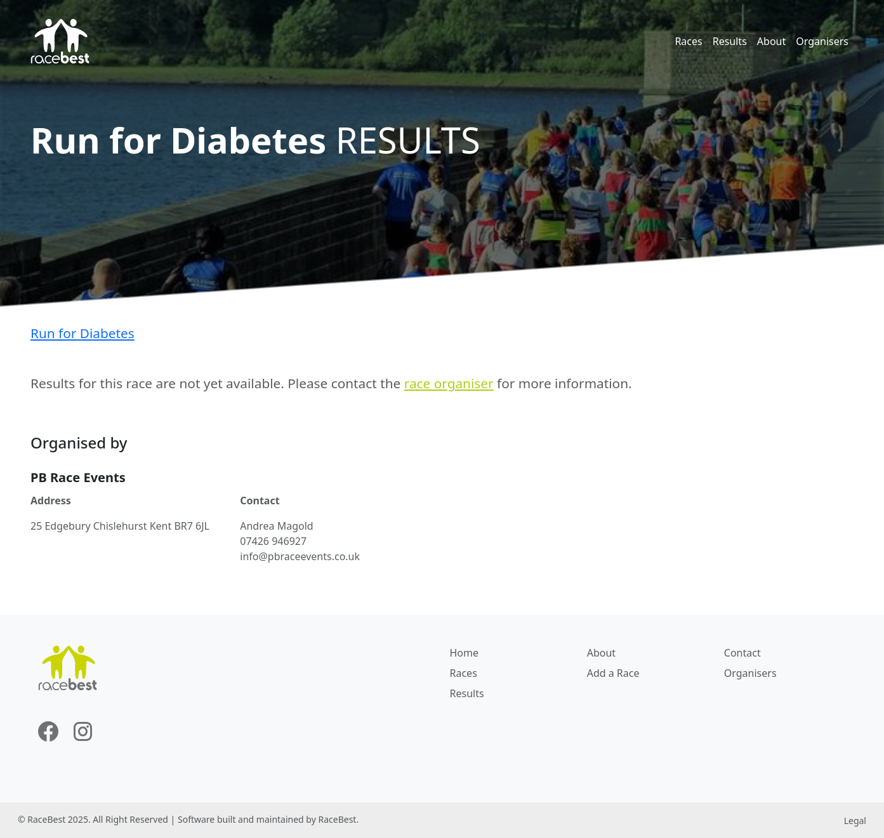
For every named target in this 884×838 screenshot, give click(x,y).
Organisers (822, 41)
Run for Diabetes (82, 333)
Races (688, 41)
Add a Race (613, 673)
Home (464, 653)
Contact (742, 653)
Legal (855, 821)
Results (730, 41)
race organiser (449, 383)
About (771, 41)
